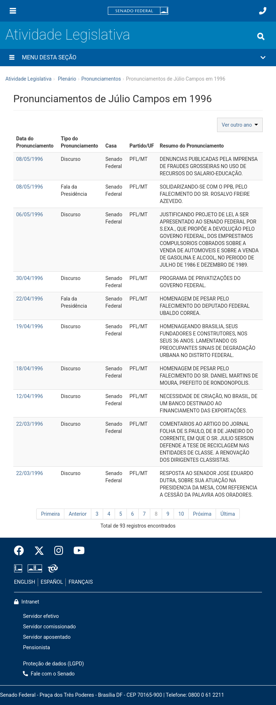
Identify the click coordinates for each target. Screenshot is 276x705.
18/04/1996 (29, 368)
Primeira (50, 514)
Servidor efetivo (41, 616)
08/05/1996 (29, 159)
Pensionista (36, 648)
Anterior (78, 514)
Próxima (202, 514)
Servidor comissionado (49, 627)
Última (227, 514)
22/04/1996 (29, 299)
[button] (138, 57)
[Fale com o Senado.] (262, 10)
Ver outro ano (240, 125)
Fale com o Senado (49, 674)
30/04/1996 (29, 278)
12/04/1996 (29, 396)
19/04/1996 (29, 326)
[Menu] (13, 10)
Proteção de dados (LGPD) (53, 664)
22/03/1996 (29, 424)
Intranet (26, 602)
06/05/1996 (29, 214)
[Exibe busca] (261, 36)
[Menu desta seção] (12, 57)
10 (181, 514)
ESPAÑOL (52, 582)
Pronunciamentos (101, 79)
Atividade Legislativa (67, 34)
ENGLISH (24, 582)
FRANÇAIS (81, 582)
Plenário (67, 79)
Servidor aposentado (46, 637)
